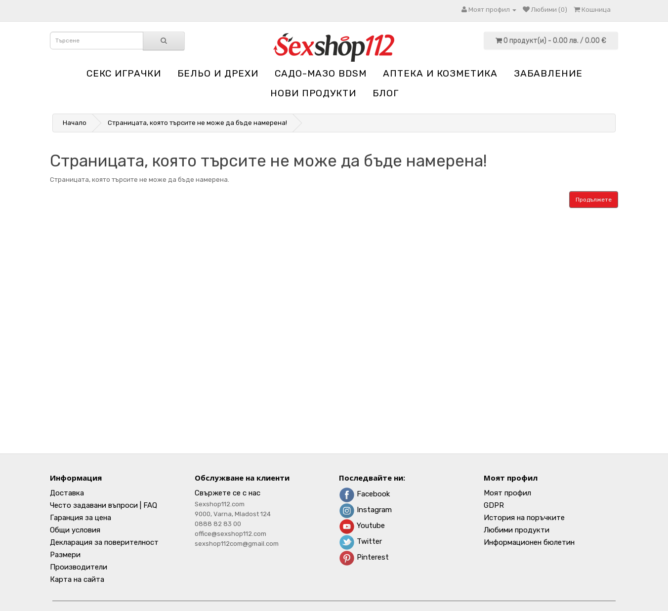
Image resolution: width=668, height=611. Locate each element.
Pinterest (364, 557)
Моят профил (507, 493)
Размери (65, 554)
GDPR (494, 505)
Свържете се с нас (227, 493)
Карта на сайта (77, 579)
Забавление (548, 73)
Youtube (362, 525)
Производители (78, 567)
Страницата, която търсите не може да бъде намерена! (197, 122)
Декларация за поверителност (104, 542)
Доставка (67, 493)
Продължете (594, 199)
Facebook (364, 493)
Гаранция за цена (80, 517)
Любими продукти (516, 530)
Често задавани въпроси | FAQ (103, 505)
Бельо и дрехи (217, 73)
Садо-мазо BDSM (321, 73)
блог (386, 93)
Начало (74, 122)
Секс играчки (123, 73)
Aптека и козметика (440, 73)
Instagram (365, 509)
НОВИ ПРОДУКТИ (313, 93)
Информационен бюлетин (529, 542)
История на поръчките (524, 517)
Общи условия (75, 530)
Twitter (360, 541)
